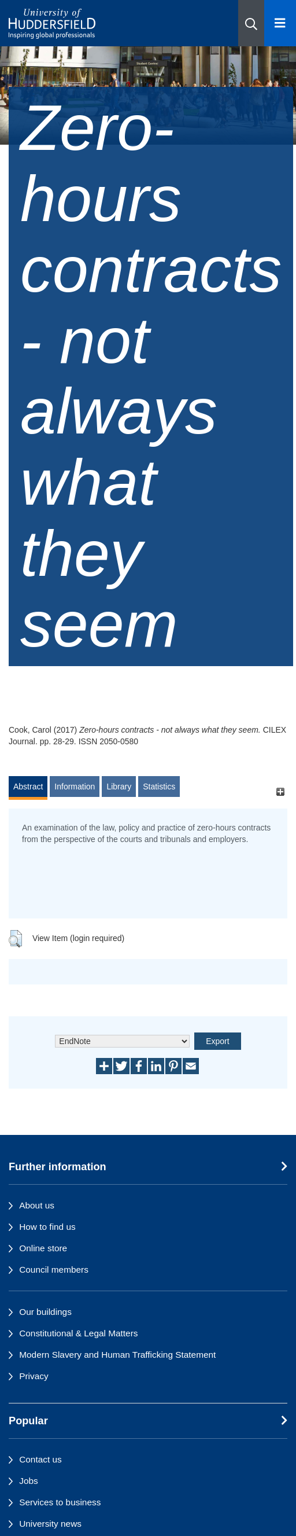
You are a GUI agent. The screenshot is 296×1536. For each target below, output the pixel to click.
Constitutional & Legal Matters (78, 1333)
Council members (53, 1269)
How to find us (47, 1227)
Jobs (28, 1481)
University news (50, 1523)
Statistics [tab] (159, 786)
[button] (251, 23)
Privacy (33, 1376)
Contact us (40, 1459)
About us (36, 1205)
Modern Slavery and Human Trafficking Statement (117, 1354)
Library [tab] (118, 786)
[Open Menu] (280, 23)
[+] (280, 792)
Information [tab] (74, 786)
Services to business (60, 1502)
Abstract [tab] (28, 786)
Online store (43, 1248)
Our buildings (45, 1312)
